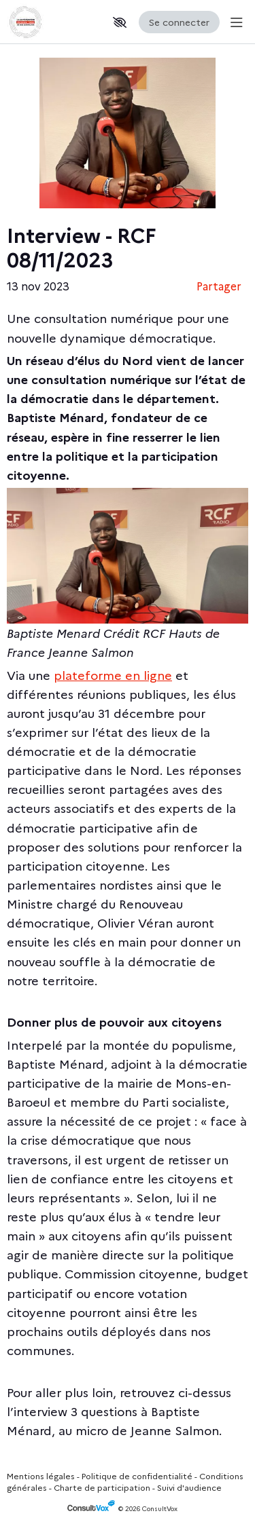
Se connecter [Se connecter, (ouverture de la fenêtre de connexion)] (179, 21)
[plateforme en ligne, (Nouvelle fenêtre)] (113, 674)
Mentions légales (41, 1475)
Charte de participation (102, 1487)
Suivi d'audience (189, 1487)
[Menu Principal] (234, 22)
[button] (119, 22)
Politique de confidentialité (137, 1475)
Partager (219, 285)
